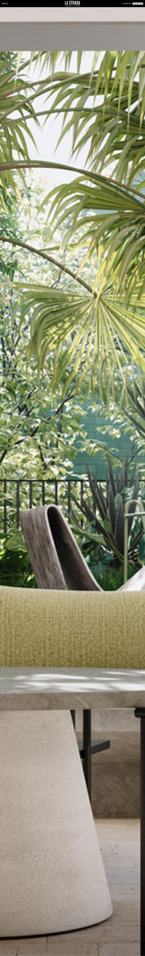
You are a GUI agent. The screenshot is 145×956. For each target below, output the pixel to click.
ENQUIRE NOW (138, 3)
